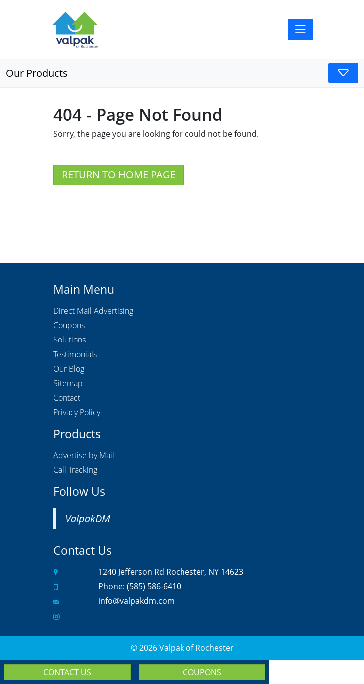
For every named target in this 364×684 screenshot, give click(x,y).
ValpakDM (87, 518)
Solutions (69, 340)
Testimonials (75, 355)
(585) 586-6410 (154, 586)
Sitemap (68, 384)
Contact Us (67, 672)
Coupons (69, 326)
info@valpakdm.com (136, 600)
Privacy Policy (76, 413)
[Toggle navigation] (300, 29)
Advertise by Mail (83, 456)
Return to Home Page (119, 174)
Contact (66, 398)
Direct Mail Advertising (93, 311)
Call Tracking (75, 470)
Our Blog (68, 369)
